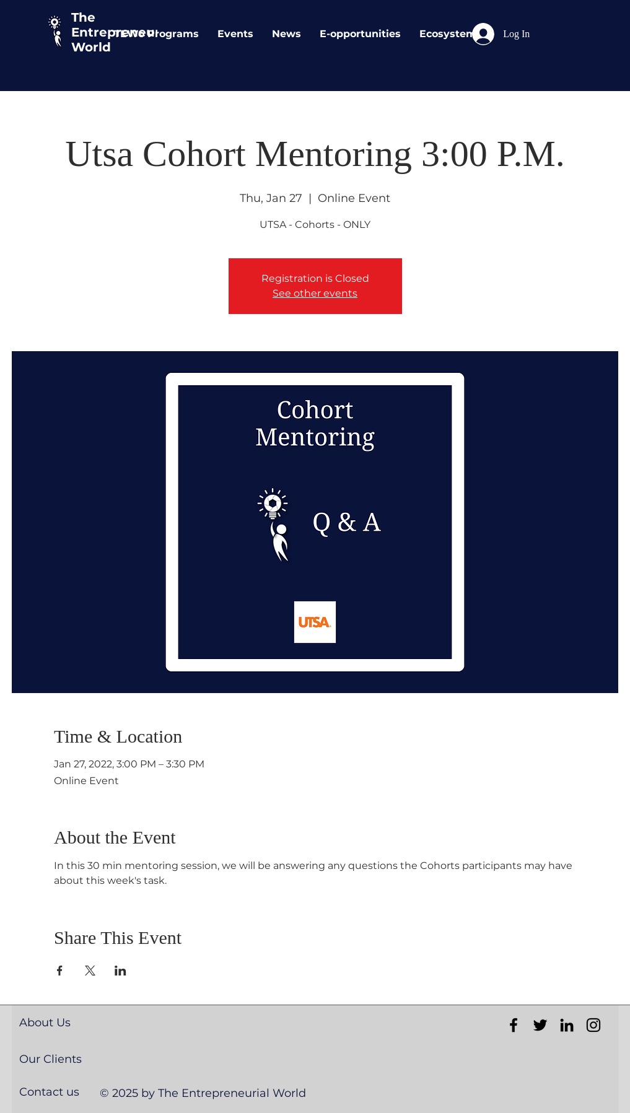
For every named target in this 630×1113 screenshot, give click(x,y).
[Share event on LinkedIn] (120, 971)
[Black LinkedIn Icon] (567, 1025)
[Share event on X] (90, 971)
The (83, 17)
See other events (315, 293)
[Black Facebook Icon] (513, 1025)
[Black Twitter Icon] (540, 1025)
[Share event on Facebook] (60, 971)
